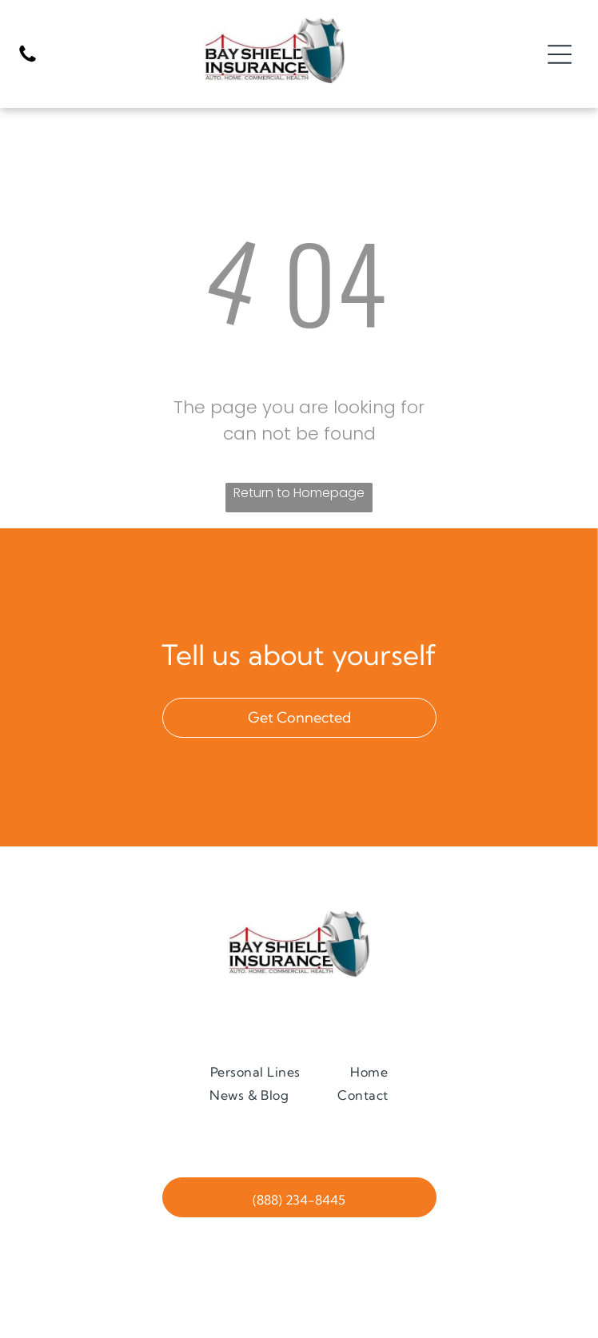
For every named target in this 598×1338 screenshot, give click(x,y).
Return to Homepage (299, 493)
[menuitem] (255, 1071)
